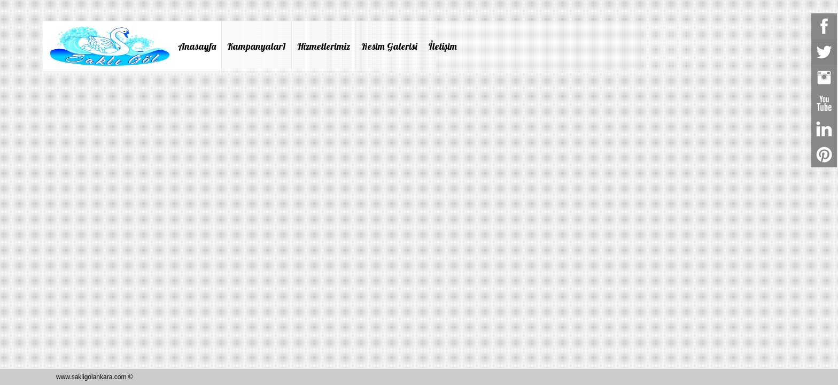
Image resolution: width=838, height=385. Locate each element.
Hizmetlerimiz (323, 46)
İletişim (443, 46)
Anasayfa (197, 46)
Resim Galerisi (389, 46)
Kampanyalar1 (256, 46)
